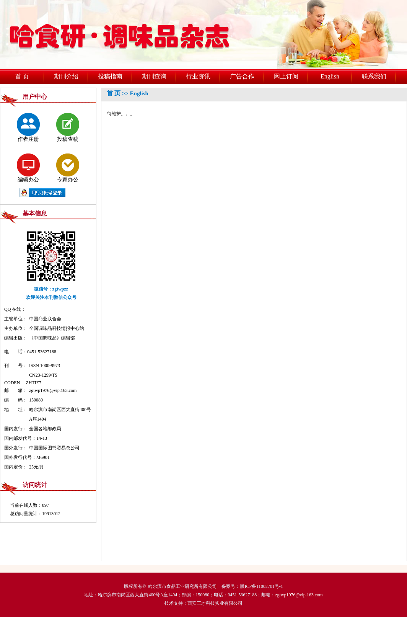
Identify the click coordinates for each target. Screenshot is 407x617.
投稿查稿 (67, 127)
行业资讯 (198, 76)
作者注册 (28, 127)
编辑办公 (28, 168)
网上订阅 (286, 76)
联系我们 (374, 76)
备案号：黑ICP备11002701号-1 (252, 586)
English (330, 76)
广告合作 (242, 76)
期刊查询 (154, 76)
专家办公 (67, 168)
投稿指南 (110, 76)
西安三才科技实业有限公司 (215, 603)
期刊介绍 (66, 76)
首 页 (22, 76)
